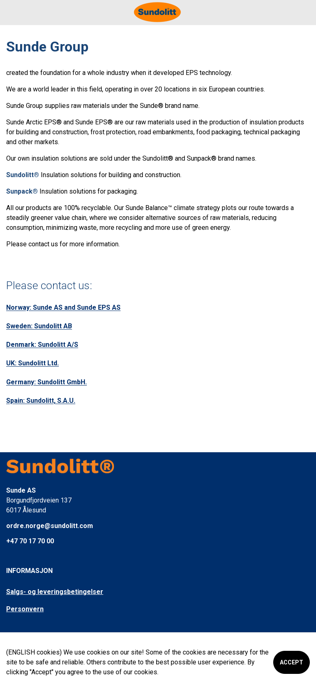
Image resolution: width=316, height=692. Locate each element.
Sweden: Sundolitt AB (39, 326)
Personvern (25, 609)
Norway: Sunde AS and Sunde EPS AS (63, 307)
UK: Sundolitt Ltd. (32, 363)
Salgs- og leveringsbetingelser (54, 592)
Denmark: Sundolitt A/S (42, 344)
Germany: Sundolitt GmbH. (46, 382)
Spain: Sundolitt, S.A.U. (40, 400)
